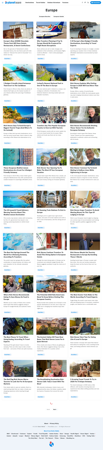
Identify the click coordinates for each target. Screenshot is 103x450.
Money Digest (35, 436)
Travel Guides (40, 2)
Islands (9, 436)
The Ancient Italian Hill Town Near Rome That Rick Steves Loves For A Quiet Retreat (50, 339)
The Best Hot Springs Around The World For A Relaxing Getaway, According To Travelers (16, 254)
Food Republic (43, 433)
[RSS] (88, 2)
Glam (61, 433)
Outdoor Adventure (53, 2)
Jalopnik (15, 436)
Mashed (27, 436)
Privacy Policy (54, 423)
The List (41, 438)
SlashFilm (70, 436)
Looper (21, 436)
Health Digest (75, 433)
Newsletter (95, 2)
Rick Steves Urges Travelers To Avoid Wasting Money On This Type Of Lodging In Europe (84, 212)
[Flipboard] (85, 2)
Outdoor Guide (53, 436)
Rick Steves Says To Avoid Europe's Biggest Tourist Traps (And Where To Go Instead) (18, 128)
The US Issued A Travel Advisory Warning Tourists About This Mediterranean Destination (16, 212)
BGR (8, 433)
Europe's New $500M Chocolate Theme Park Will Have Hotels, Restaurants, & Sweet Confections (17, 43)
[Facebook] (82, 2)
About (46, 423)
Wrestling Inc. (70, 438)
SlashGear (78, 436)
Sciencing (63, 436)
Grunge (67, 433)
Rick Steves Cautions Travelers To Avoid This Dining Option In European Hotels (51, 254)
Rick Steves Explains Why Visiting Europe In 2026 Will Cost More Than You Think (84, 85)
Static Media (41, 426)
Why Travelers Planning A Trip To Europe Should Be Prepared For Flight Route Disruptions (49, 43)
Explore (29, 433)
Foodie (35, 433)
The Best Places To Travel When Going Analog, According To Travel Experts (17, 339)
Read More (7, 58)
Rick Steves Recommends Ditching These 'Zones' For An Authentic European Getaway (83, 128)
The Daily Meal (32, 438)
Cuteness (23, 433)
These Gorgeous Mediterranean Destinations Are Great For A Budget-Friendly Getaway (18, 170)
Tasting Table (91, 436)
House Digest (84, 433)
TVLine (57, 438)
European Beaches (44, 16)
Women (62, 438)
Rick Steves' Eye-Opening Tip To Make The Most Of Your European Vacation (50, 170)
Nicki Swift (44, 436)
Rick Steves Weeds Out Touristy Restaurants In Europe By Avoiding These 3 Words (83, 254)
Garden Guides (53, 433)
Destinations (29, 2)
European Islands (59, 16)
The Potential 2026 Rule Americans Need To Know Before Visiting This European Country (50, 297)
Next (54, 409)
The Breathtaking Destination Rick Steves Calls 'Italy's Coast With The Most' (50, 381)
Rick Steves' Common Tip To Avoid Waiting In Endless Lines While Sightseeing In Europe (83, 170)
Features (65, 2)
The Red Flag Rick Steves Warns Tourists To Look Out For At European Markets (18, 381)
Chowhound (14, 433)
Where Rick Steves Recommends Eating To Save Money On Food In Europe (16, 297)
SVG (83, 436)
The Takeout (49, 438)
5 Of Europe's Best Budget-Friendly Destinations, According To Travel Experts (84, 43)
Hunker (92, 433)
